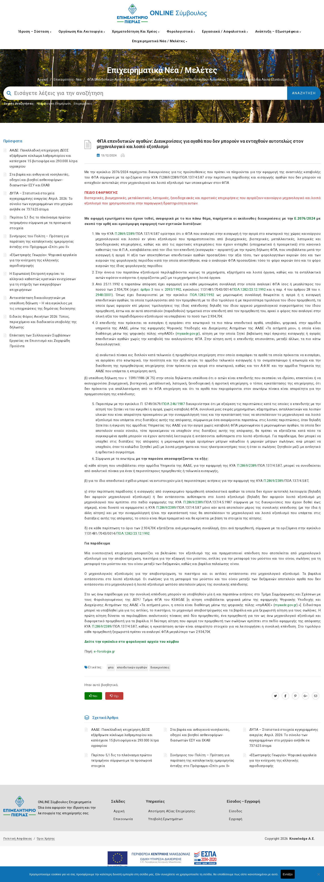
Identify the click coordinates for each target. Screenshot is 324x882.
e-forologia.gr (104, 651)
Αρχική (42, 79)
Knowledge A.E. (302, 839)
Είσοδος (235, 811)
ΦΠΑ (111, 667)
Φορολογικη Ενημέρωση (54, 103)
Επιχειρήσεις (83, 103)
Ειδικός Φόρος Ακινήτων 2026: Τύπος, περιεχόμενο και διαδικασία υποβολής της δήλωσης (43, 322)
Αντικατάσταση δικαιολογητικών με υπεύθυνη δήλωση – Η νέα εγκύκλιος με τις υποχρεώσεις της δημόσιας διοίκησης (43, 303)
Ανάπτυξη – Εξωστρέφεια (278, 31)
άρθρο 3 (147, 290)
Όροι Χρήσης (46, 838)
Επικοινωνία (123, 819)
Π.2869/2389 (246, 466)
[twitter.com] (275, 696)
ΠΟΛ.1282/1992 (202, 295)
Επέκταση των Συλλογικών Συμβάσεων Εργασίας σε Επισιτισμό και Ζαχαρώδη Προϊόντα (40, 340)
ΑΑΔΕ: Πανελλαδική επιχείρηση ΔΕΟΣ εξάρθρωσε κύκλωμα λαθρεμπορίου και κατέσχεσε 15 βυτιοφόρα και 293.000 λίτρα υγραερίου (125, 738)
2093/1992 (173, 290)
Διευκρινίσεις (159, 667)
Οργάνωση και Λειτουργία (82, 31)
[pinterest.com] (295, 696)
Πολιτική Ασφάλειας (17, 838)
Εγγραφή (235, 819)
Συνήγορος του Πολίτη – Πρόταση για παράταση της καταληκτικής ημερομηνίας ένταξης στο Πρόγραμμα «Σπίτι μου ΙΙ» (42, 241)
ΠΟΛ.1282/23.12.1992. (133, 533)
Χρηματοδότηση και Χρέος (136, 31)
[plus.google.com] (306, 696)
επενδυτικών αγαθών (132, 667)
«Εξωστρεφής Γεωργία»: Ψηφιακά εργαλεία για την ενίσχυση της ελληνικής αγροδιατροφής (43, 260)
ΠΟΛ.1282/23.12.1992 (249, 290)
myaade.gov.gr (188, 334)
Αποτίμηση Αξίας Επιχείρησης (171, 811)
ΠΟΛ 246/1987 (173, 404)
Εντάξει (288, 874)
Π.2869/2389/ (125, 234)
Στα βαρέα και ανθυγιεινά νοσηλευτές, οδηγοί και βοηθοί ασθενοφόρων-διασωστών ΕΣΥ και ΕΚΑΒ (39, 179)
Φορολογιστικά (181, 31)
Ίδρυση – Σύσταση (34, 31)
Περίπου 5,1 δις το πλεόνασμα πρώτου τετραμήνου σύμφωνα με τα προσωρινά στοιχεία (40, 222)
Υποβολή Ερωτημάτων (165, 819)
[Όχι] (318, 876)
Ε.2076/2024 (304, 218)
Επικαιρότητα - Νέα (67, 79)
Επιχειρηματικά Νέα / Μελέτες (159, 41)
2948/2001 (104, 295)
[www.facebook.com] (285, 696)
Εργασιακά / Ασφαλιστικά (225, 31)
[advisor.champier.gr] (316, 696)
